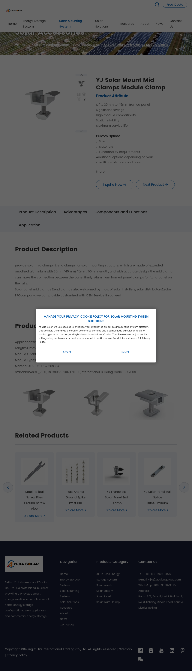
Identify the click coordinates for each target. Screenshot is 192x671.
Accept (67, 352)
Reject (125, 352)
